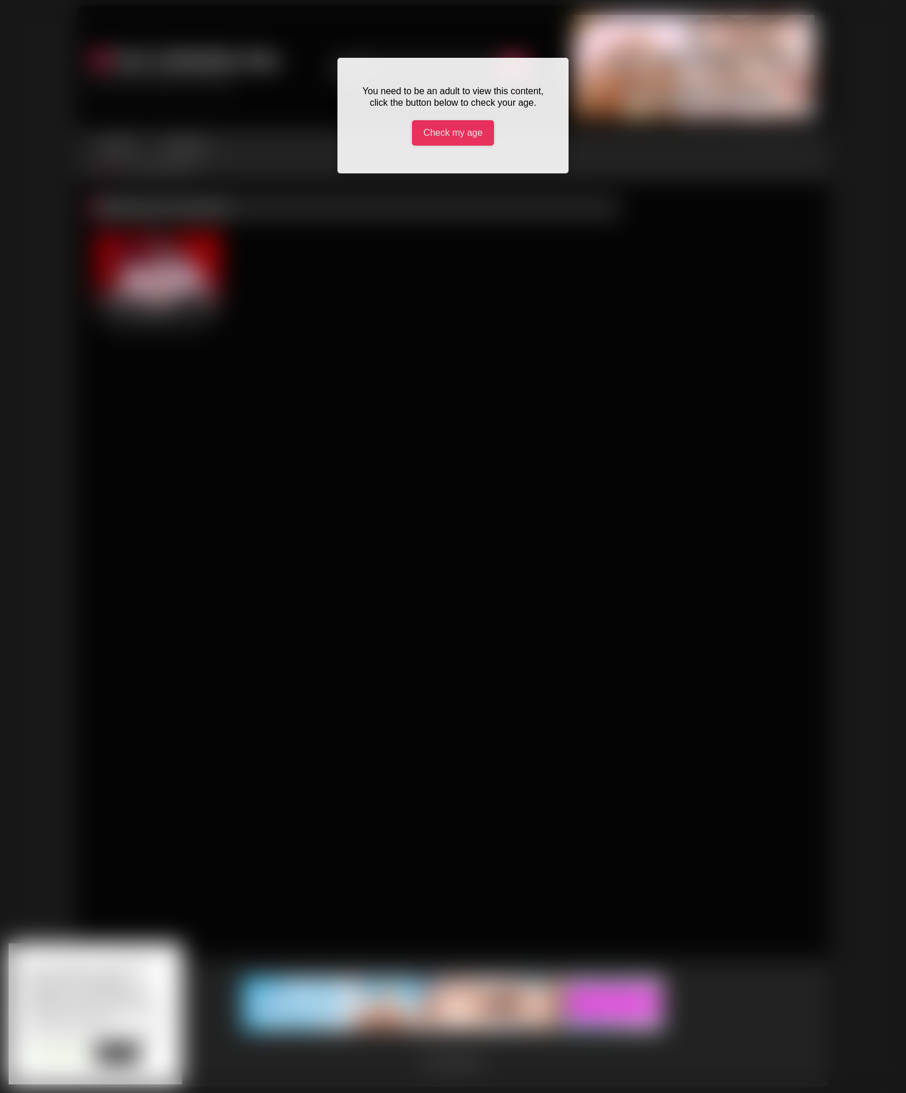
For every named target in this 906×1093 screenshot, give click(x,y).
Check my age (453, 133)
